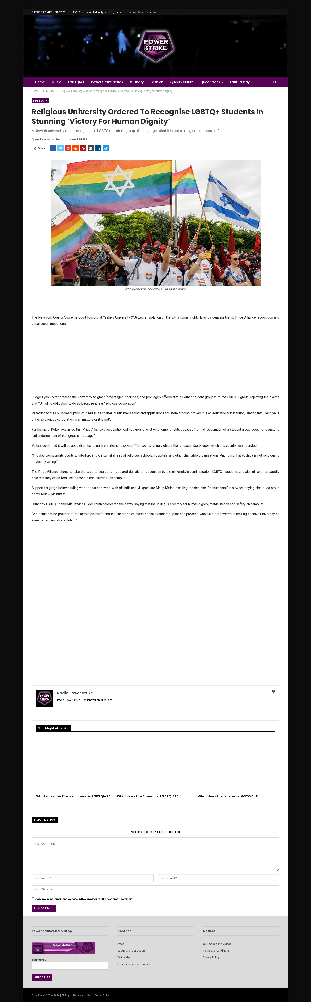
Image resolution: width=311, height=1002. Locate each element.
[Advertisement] (155, 359)
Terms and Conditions (216, 950)
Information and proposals (133, 964)
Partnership (124, 957)
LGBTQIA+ (77, 82)
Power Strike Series (109, 82)
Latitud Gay (245, 82)
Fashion (160, 82)
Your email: (70, 963)
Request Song (135, 12)
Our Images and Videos (217, 943)
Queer (88, 504)
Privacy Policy (211, 957)
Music (57, 82)
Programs (115, 12)
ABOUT (76, 12)
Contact (151, 12)
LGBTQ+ (233, 397)
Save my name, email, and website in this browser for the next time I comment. (84, 899)
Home (40, 82)
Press (120, 943)
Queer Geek (215, 82)
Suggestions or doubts (131, 950)
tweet (239, 488)
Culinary (139, 82)
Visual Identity (95, 12)
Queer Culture (185, 82)
